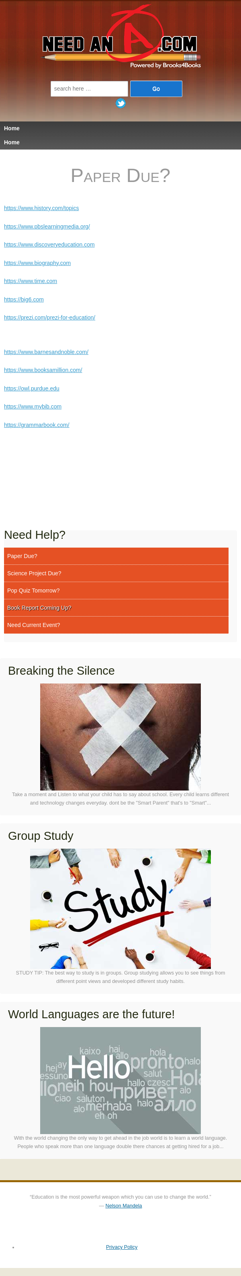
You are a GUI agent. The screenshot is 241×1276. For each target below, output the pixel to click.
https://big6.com (24, 299)
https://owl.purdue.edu (31, 388)
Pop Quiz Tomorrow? (33, 590)
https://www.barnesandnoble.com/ (46, 352)
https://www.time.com (30, 281)
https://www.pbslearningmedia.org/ (47, 226)
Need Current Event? (33, 625)
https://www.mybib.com (32, 406)
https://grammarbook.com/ (36, 425)
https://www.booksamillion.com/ (43, 370)
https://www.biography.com (37, 263)
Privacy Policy (121, 1247)
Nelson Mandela (124, 1206)
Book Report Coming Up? (39, 608)
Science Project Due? (34, 573)
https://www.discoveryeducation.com (49, 244)
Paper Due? (22, 556)
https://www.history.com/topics (41, 208)
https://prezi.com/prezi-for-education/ (49, 317)
